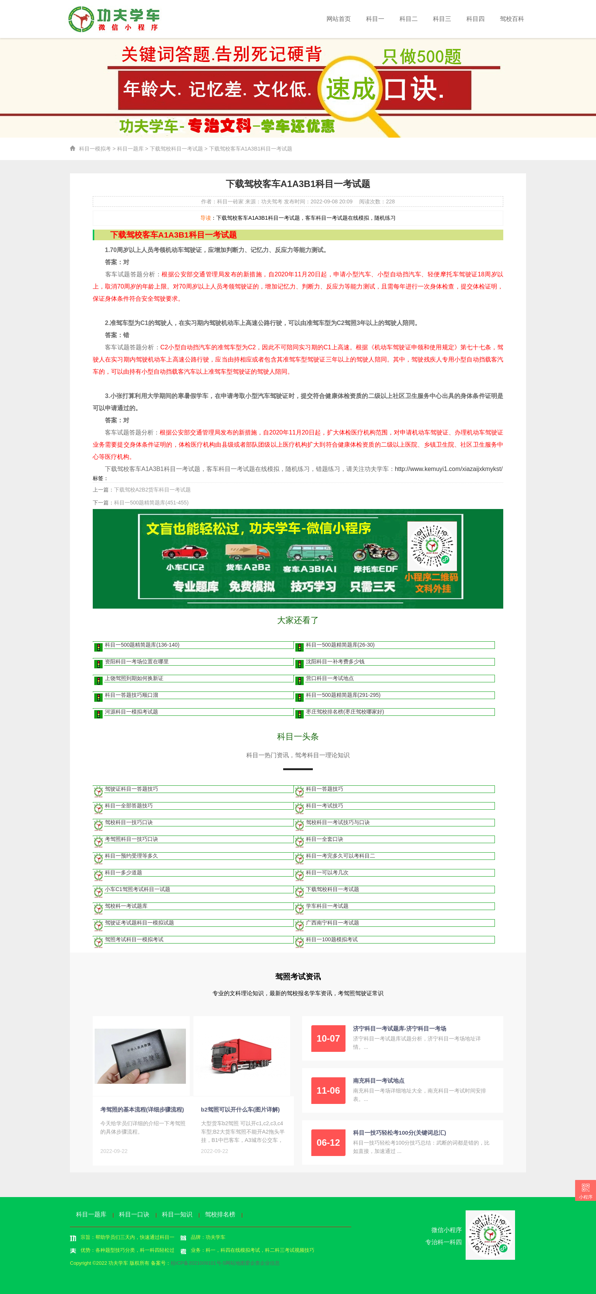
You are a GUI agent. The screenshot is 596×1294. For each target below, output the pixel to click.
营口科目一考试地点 (330, 678)
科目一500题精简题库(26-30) (340, 645)
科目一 (375, 19)
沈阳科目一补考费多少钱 (335, 661)
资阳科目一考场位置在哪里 (137, 661)
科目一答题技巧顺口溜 (131, 695)
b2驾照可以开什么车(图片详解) (240, 1109)
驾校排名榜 (220, 1214)
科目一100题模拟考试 (331, 939)
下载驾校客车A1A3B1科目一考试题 (250, 149)
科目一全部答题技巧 (129, 805)
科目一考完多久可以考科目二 (340, 856)
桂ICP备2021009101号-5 (198, 1263)
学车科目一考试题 (327, 906)
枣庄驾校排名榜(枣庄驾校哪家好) (345, 712)
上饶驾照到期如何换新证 (134, 678)
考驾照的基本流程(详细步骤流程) (142, 1109)
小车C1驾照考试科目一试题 (137, 889)
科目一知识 (177, 1214)
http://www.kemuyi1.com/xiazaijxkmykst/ (449, 469)
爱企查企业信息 (262, 1263)
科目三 (442, 19)
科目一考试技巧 (324, 805)
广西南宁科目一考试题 (332, 923)
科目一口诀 (134, 1214)
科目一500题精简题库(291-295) (343, 695)
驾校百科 (512, 19)
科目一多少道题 (123, 872)
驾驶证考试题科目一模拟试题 (139, 923)
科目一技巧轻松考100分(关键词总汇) (399, 1132)
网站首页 (339, 19)
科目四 (475, 19)
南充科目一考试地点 (378, 1080)
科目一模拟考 (95, 149)
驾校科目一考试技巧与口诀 (338, 822)
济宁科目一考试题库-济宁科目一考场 (399, 1028)
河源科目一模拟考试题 (131, 712)
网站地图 (235, 1263)
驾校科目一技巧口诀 (129, 822)
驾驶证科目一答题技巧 (131, 789)
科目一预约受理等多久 (131, 856)
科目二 (408, 19)
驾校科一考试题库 (126, 906)
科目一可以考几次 (327, 872)
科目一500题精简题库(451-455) (151, 503)
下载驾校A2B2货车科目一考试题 (152, 490)
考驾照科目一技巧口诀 (131, 839)
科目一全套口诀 (324, 839)
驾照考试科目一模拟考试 (134, 939)
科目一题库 (130, 149)
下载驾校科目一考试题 (176, 149)
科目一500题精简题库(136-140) (142, 645)
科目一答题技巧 (324, 789)
